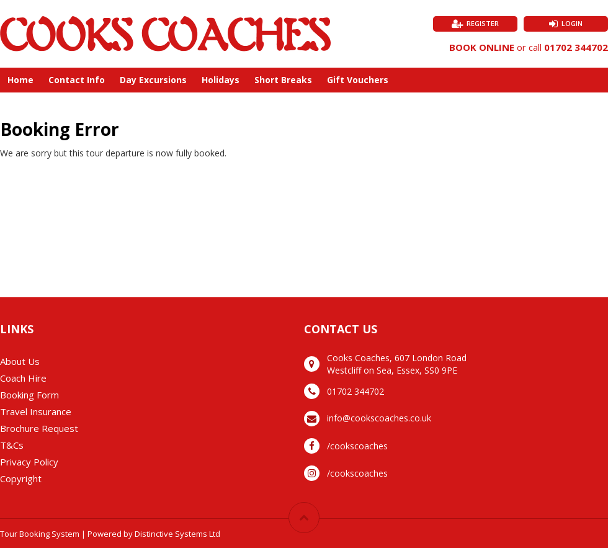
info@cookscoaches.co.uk (379, 418)
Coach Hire (23, 378)
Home (20, 80)
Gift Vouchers (357, 80)
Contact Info (76, 80)
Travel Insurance (35, 411)
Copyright (21, 478)
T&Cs (12, 445)
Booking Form (29, 395)
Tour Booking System (39, 533)
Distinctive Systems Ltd (177, 533)
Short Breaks (283, 80)
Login (572, 23)
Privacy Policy (29, 462)
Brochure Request (39, 428)
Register (483, 23)
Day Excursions (153, 80)
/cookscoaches (357, 446)
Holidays (220, 80)
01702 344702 (576, 47)
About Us (20, 361)
